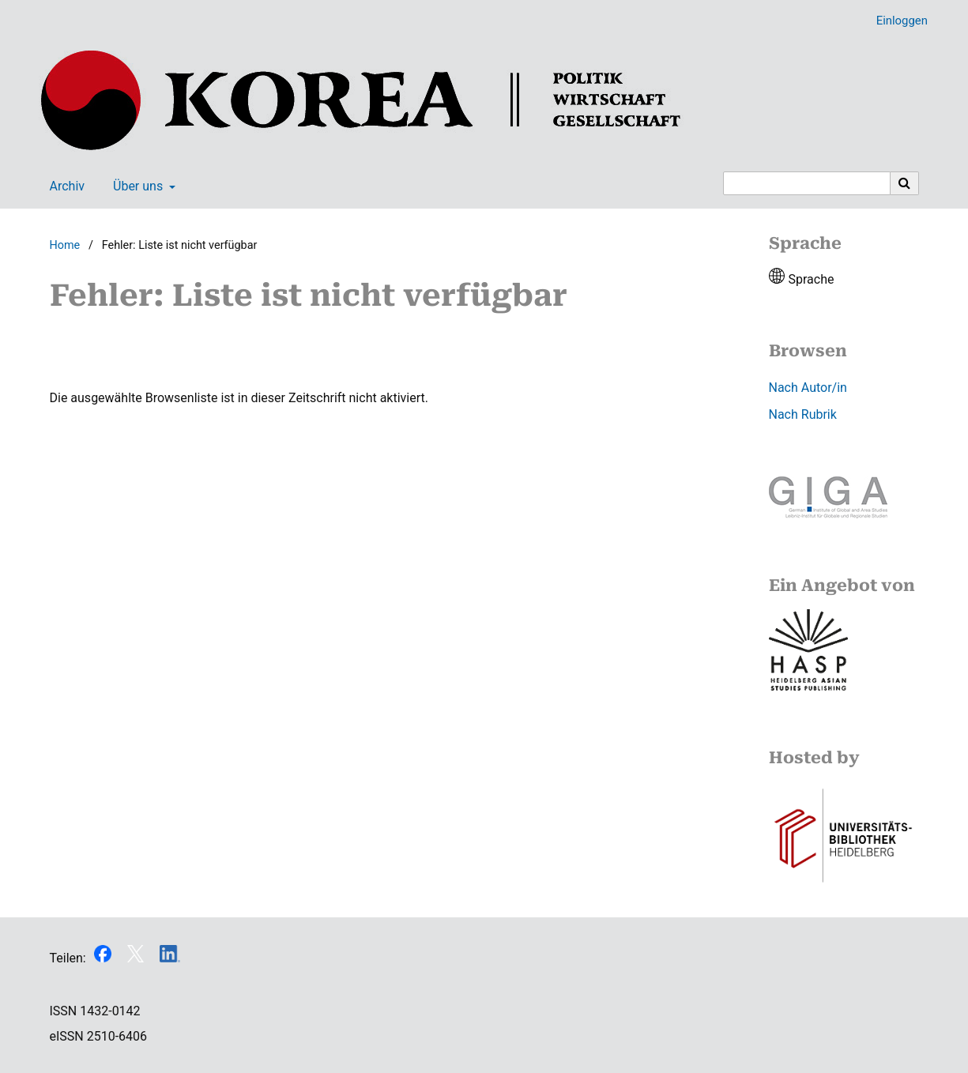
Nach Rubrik (803, 414)
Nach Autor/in (808, 387)
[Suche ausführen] (905, 183)
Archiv (64, 186)
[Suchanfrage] (807, 183)
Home (65, 245)
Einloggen (896, 21)
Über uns (136, 186)
